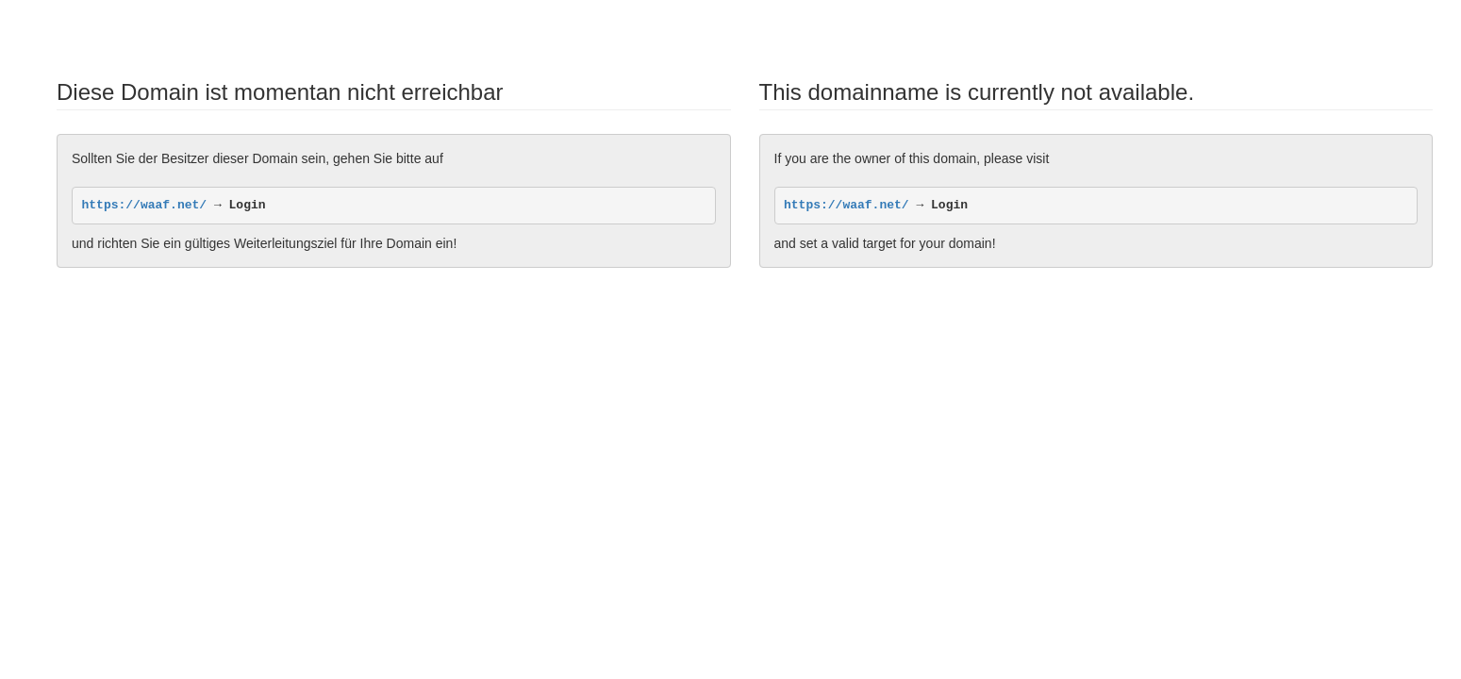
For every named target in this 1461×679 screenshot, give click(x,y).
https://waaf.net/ (145, 205)
